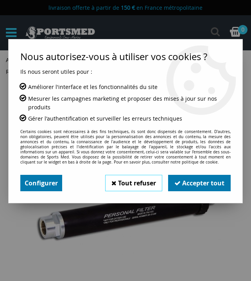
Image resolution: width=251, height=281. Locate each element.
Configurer (41, 183)
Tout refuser (133, 183)
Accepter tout (199, 183)
